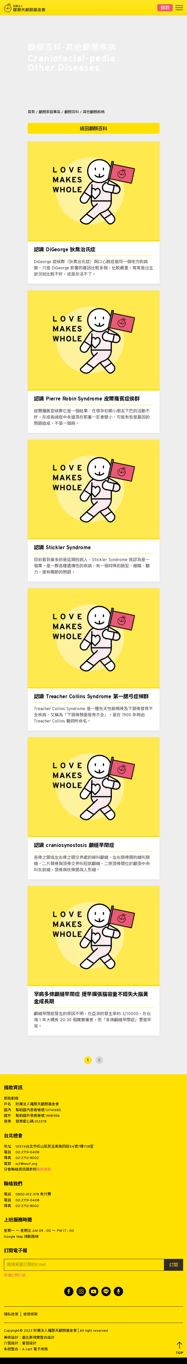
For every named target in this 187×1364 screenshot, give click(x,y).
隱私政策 (11, 1314)
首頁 (31, 112)
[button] (179, 1348)
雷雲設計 (29, 1343)
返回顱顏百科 (93, 129)
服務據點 (43, 1169)
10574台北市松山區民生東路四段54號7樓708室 (55, 1146)
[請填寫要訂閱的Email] (84, 1265)
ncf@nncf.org (26, 1164)
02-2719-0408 (27, 1152)
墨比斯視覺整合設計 (38, 1338)
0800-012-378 (27, 1194)
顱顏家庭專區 (50, 112)
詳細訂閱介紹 (15, 1275)
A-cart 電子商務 (35, 1349)
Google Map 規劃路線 (21, 1237)
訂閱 (173, 1265)
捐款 (165, 8)
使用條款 (30, 1314)
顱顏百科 (71, 112)
